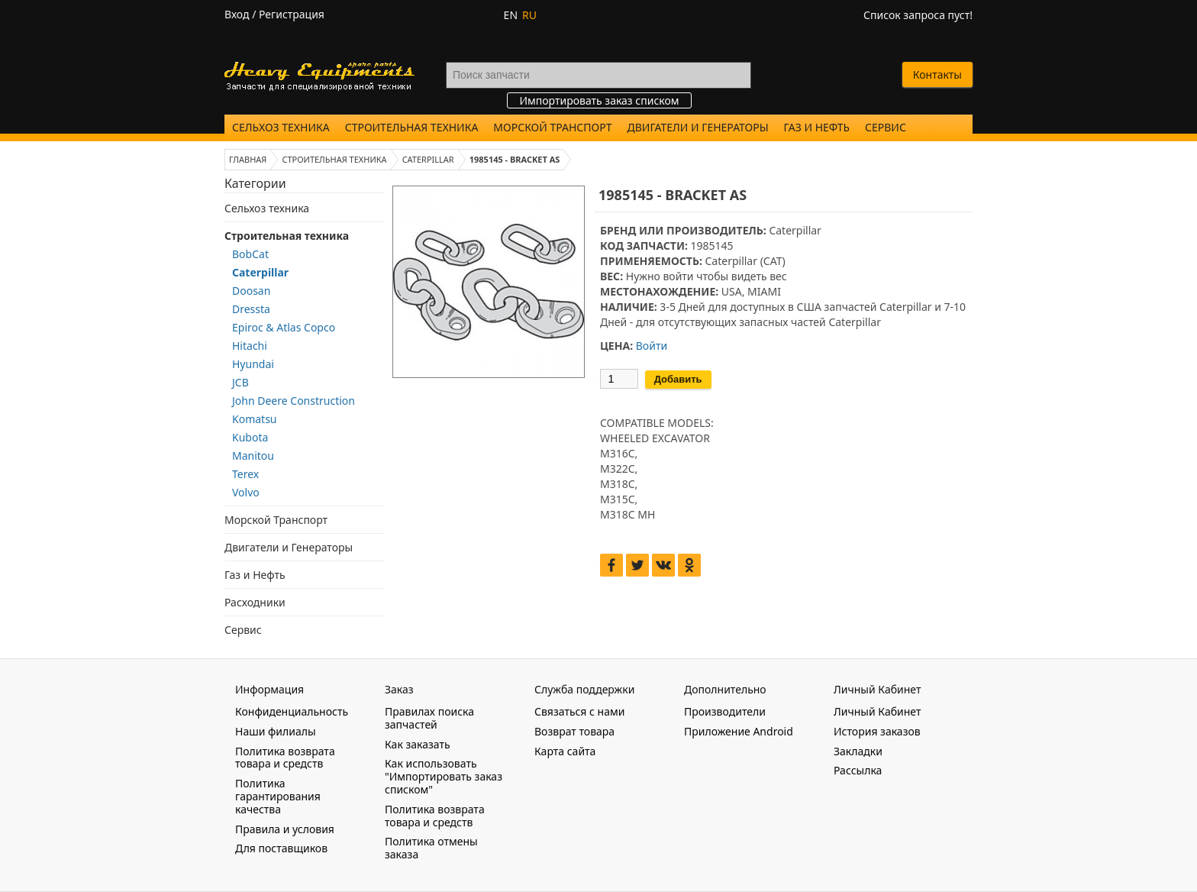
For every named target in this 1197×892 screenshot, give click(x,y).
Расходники (255, 602)
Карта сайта (564, 751)
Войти (651, 345)
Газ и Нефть (817, 127)
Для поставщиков (281, 848)
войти (678, 276)
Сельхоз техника (281, 127)
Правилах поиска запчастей (429, 718)
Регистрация (291, 14)
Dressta (251, 309)
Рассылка (858, 770)
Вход (237, 14)
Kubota (250, 437)
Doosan (251, 290)
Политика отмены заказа (431, 847)
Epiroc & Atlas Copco (283, 327)
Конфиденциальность (291, 711)
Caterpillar (260, 272)
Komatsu (254, 419)
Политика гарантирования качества (278, 796)
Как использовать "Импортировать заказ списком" (443, 776)
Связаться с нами (579, 711)
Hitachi (249, 345)
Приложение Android (738, 731)
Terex (245, 474)
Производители (725, 711)
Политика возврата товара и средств (285, 757)
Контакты (937, 74)
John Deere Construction (293, 400)
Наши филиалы (275, 731)
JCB (240, 382)
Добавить (678, 379)
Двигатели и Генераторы (698, 127)
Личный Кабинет (877, 711)
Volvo (246, 492)
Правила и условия (284, 829)
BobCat (250, 254)
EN (511, 15)
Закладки (858, 751)
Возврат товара (574, 731)
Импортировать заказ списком (599, 100)
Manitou (253, 455)
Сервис (885, 127)
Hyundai (253, 364)
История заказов (877, 731)
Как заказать (417, 744)
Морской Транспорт (552, 127)
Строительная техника (412, 127)
